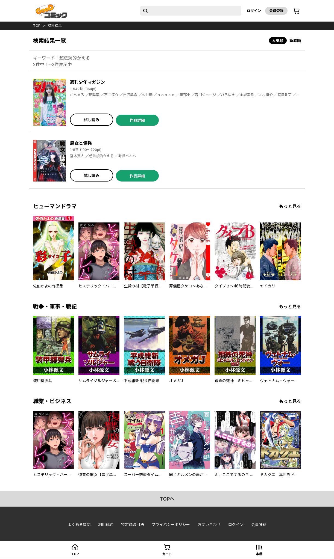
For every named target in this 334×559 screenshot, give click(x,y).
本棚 (259, 554)
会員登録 (276, 10)
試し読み (91, 119)
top (36, 25)
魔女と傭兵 (81, 143)
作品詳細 (137, 120)
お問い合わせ (209, 524)
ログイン (254, 10)
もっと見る (290, 206)
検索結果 (55, 25)
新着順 (295, 40)
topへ (167, 499)
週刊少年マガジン (87, 82)
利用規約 (105, 524)
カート (167, 554)
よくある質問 (79, 524)
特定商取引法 (132, 524)
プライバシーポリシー (171, 524)
